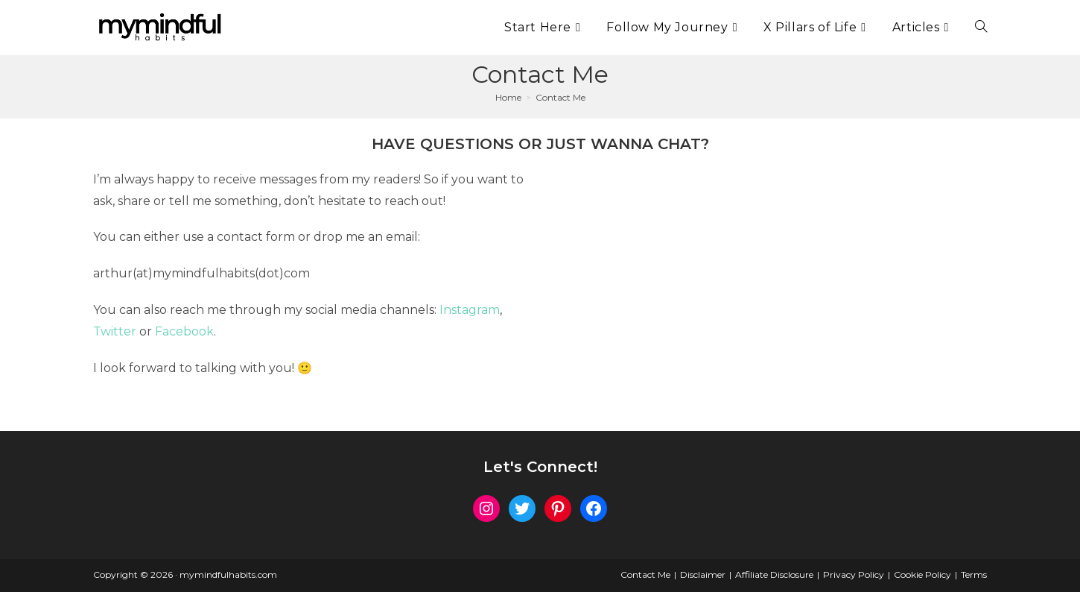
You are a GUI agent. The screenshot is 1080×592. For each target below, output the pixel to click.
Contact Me (560, 97)
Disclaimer (702, 574)
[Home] (508, 97)
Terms (974, 574)
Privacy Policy (853, 574)
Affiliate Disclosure (774, 574)
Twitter (114, 331)
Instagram (469, 310)
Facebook (184, 331)
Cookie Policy (922, 574)
